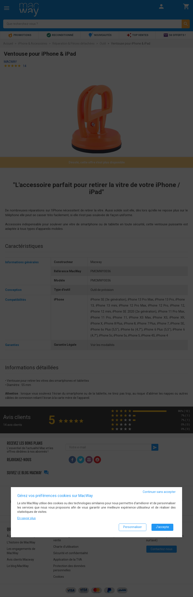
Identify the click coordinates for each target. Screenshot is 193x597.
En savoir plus (26, 518)
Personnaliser (132, 527)
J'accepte (162, 527)
